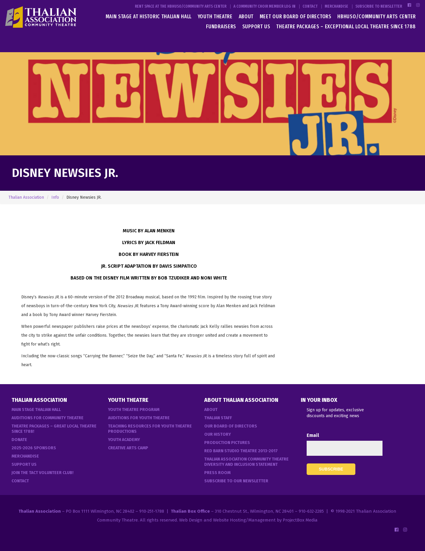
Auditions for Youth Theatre (139, 417)
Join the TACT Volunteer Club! (42, 472)
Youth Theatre (215, 16)
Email (313, 435)
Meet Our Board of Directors (295, 16)
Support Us (256, 26)
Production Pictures (227, 442)
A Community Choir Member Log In (264, 6)
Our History (217, 434)
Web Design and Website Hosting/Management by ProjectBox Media (248, 520)
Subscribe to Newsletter (378, 6)
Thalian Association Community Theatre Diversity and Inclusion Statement (246, 462)
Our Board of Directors (230, 426)
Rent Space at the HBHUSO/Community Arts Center (180, 6)
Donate (19, 439)
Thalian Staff (218, 417)
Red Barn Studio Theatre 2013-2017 (241, 450)
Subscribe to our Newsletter (236, 480)
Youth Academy (124, 439)
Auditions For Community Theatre (48, 417)
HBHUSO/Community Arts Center (376, 16)
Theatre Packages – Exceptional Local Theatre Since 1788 (346, 26)
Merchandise (336, 6)
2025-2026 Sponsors (34, 447)
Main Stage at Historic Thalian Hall (149, 16)
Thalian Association (26, 197)
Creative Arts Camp (128, 447)
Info (55, 197)
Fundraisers (221, 26)
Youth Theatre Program (133, 409)
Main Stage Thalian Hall (36, 409)
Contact (310, 6)
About (246, 16)
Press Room (217, 472)
